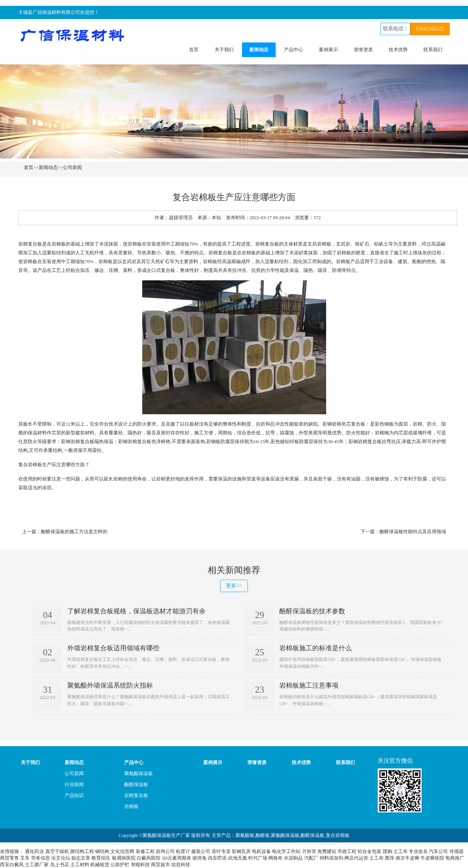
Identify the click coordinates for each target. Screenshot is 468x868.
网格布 (275, 858)
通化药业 (34, 851)
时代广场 (257, 858)
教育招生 (100, 858)
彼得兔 (199, 858)
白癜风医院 (149, 858)
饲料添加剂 (331, 858)
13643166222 (430, 28)
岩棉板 (131, 806)
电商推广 (454, 858)
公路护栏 (119, 864)
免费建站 (326, 851)
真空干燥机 (57, 851)
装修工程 (145, 851)
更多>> (234, 585)
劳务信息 (40, 858)
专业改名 (418, 851)
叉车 (25, 858)
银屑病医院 (124, 858)
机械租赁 (99, 864)
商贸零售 (9, 858)
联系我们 (432, 49)
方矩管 (309, 851)
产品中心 (293, 49)
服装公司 (200, 851)
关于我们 (224, 49)
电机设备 (261, 851)
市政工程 (346, 851)
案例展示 (328, 49)
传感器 (456, 851)
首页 (194, 49)
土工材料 (79, 864)
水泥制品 (293, 858)
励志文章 (80, 858)
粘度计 (183, 851)
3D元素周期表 (176, 858)
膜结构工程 (82, 851)
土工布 (400, 851)
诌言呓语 (217, 858)
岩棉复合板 (136, 795)
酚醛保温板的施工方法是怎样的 (74, 531)
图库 (390, 858)
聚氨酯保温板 (138, 773)
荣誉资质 (363, 49)
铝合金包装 (369, 851)
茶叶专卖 (221, 851)
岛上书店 (59, 864)
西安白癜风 (12, 864)
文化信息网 (122, 851)
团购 (387, 851)
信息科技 (180, 864)
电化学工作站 (286, 851)
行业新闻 (74, 784)
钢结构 (102, 851)
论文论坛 (60, 858)
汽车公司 (438, 851)
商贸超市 (160, 864)
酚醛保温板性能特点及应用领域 (413, 531)
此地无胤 (237, 858)
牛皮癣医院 (432, 858)
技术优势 (398, 49)
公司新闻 (72, 167)
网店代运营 (356, 858)
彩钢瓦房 (241, 851)
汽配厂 (311, 858)
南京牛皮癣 (407, 858)
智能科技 (140, 864)
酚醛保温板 (136, 784)
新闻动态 (258, 49)
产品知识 (74, 795)
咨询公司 (165, 851)
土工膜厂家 (37, 864)
